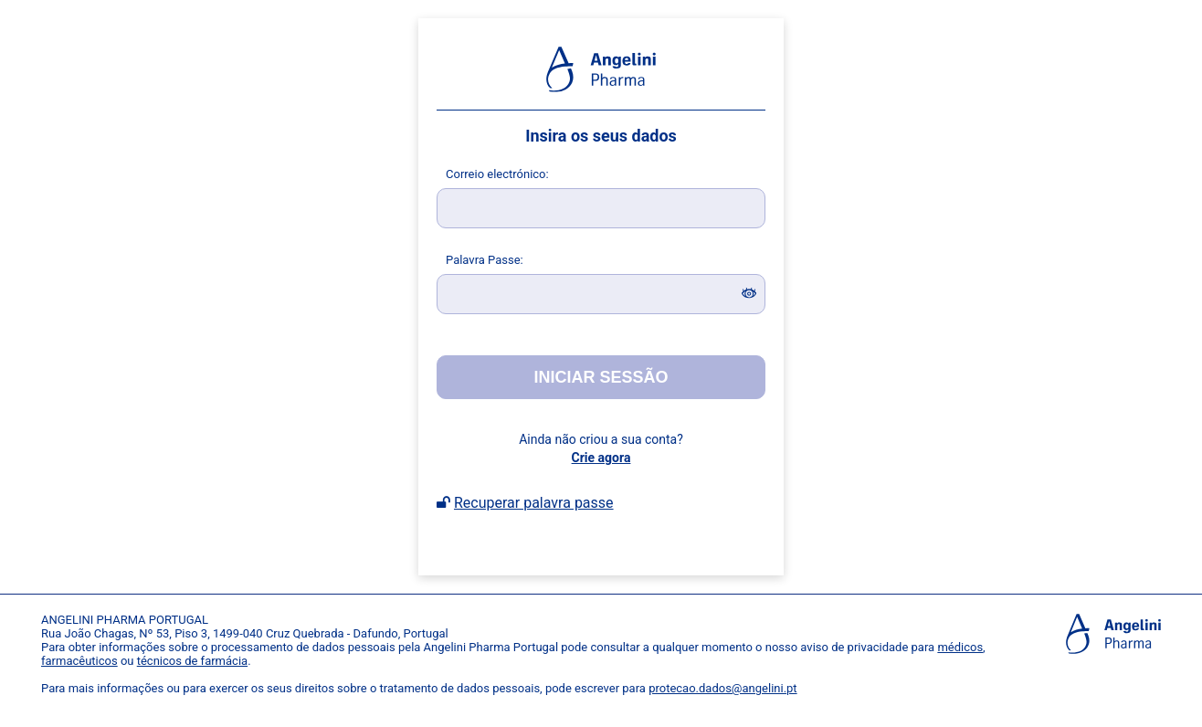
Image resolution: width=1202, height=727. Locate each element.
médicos (960, 647)
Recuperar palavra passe (534, 502)
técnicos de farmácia (192, 661)
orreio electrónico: (497, 174)
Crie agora (601, 457)
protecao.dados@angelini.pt (722, 688)
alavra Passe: (484, 260)
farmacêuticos (79, 661)
